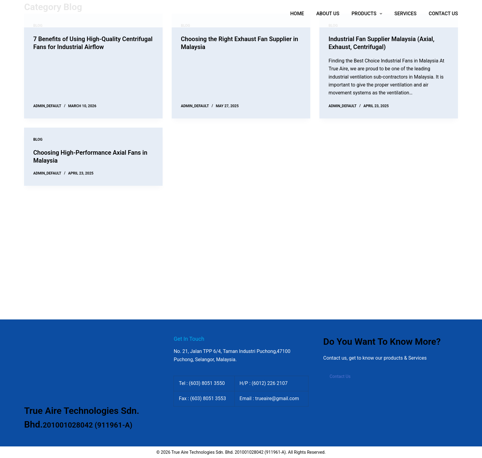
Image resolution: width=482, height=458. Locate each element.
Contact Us (340, 376)
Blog (37, 139)
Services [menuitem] (405, 13)
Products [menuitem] (368, 13)
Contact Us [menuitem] (443, 13)
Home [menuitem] (297, 13)
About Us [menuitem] (328, 13)
